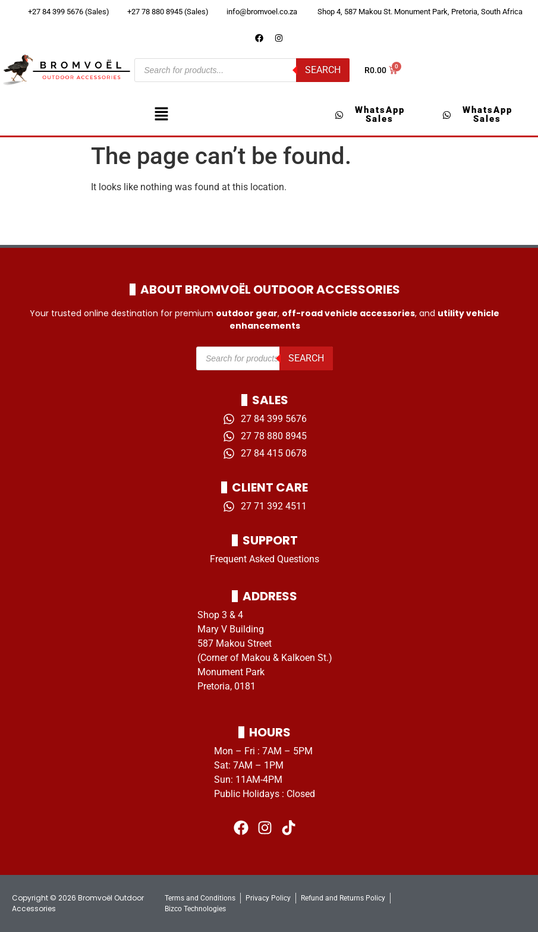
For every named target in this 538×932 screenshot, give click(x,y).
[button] (161, 115)
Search (323, 69)
